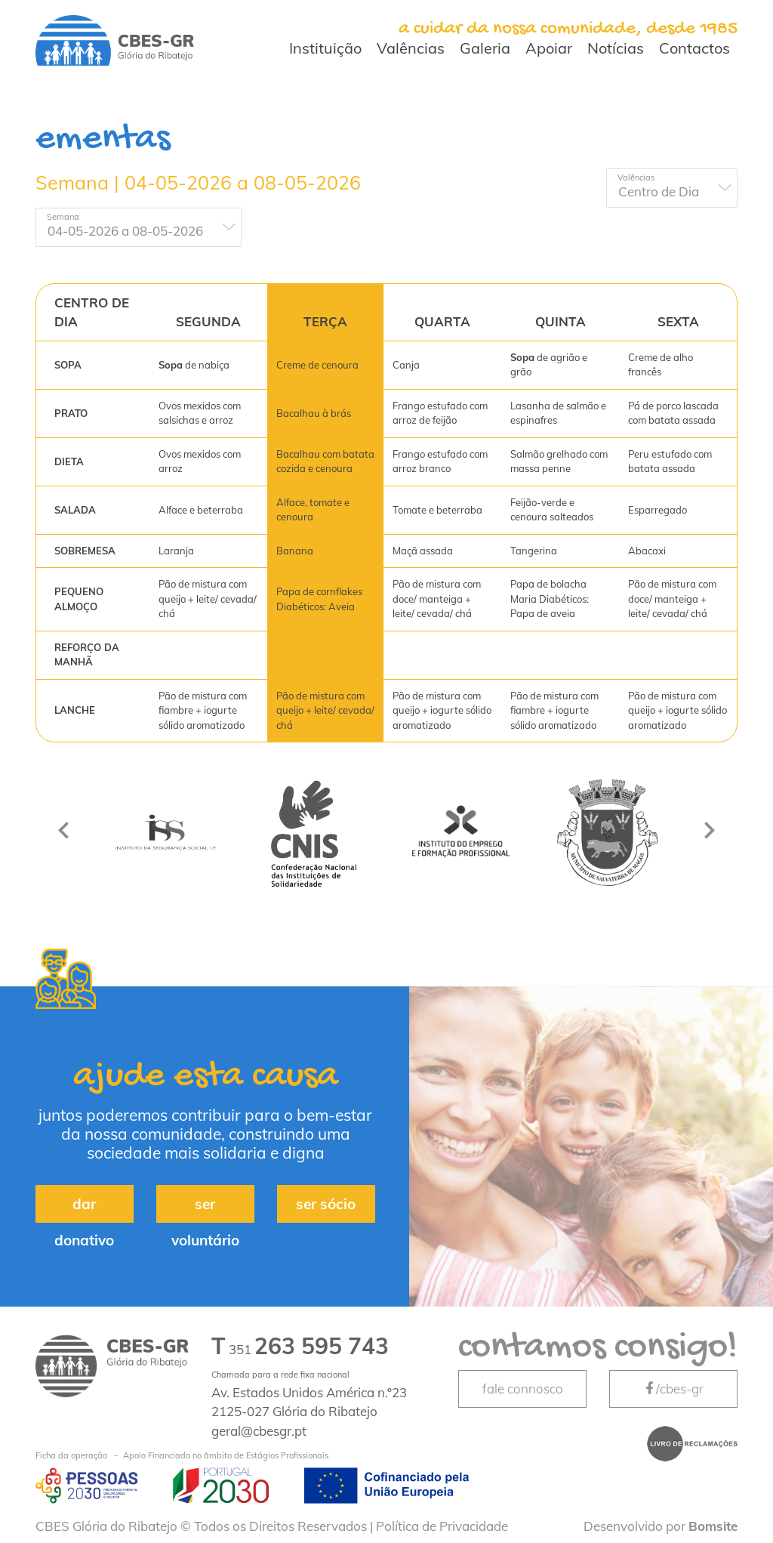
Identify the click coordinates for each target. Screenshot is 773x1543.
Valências (411, 48)
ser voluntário (205, 1209)
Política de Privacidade (442, 1526)
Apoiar (548, 48)
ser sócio (326, 1204)
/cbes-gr (673, 1388)
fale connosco (522, 1388)
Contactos (694, 48)
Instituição (325, 48)
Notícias (615, 48)
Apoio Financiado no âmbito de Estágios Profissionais (181, 1455)
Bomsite (713, 1526)
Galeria (485, 48)
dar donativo (84, 1209)
